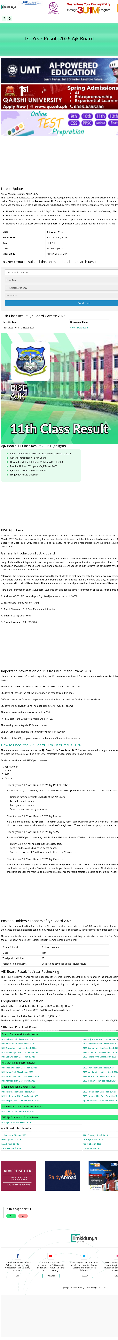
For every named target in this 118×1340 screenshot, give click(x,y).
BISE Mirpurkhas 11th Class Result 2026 (20, 1100)
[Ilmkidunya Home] (8, 7)
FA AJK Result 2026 (10, 1144)
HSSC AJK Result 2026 (11, 1139)
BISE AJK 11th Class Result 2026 (16, 1122)
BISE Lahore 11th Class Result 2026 (17, 1039)
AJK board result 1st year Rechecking (29, 470)
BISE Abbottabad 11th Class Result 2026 (20, 1076)
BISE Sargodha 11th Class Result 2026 (18, 1048)
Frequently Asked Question (24, 474)
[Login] (9, 18)
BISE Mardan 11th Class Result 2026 (18, 1080)
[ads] (18, 1176)
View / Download (79, 327)
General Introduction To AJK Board (28, 457)
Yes (11, 1216)
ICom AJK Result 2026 (11, 1148)
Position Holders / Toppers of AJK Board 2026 (33, 466)
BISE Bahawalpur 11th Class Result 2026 (20, 1052)
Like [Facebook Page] (17, 1276)
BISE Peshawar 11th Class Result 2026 (19, 1067)
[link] (30, 3)
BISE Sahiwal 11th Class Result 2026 (18, 1056)
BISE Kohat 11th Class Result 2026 (17, 1072)
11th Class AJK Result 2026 (13, 1135)
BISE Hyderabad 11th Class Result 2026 (19, 1096)
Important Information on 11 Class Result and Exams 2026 (40, 453)
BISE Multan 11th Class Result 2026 (17, 1043)
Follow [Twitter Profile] (84, 1276)
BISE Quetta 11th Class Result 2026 (17, 1111)
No (23, 1216)
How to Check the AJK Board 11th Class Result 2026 (36, 462)
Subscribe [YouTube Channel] (51, 1276)
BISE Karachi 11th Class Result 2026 (18, 1091)
